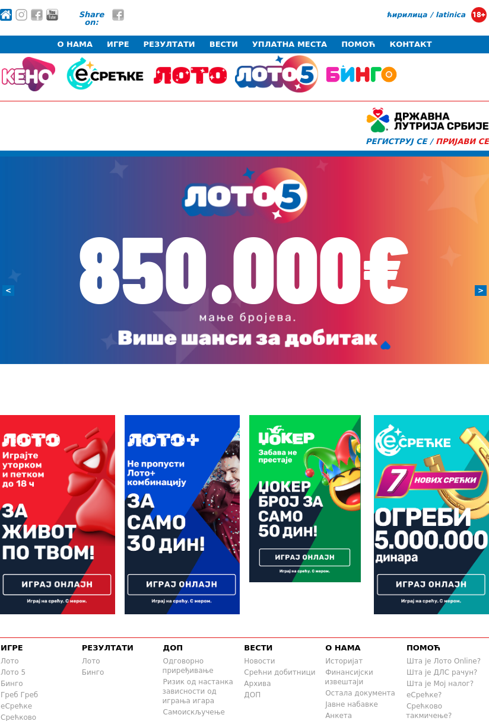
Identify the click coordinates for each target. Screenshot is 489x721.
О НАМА (75, 44)
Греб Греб (19, 695)
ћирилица (406, 15)
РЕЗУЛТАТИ (169, 44)
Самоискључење (194, 712)
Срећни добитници (279, 672)
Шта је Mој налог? (440, 683)
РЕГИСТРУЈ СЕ (396, 141)
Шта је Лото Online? (444, 661)
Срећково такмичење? (429, 711)
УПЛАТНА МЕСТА (289, 44)
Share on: (91, 18)
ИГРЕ (118, 44)
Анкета (338, 716)
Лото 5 (13, 672)
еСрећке (16, 706)
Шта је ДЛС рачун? (442, 672)
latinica (450, 15)
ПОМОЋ (358, 44)
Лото (10, 661)
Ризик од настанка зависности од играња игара (198, 691)
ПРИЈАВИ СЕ (462, 141)
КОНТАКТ (411, 44)
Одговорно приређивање (188, 666)
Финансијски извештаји (349, 677)
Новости (259, 661)
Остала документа (360, 693)
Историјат (344, 661)
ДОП (173, 647)
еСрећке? (424, 695)
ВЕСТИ (223, 44)
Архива (257, 683)
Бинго (12, 683)
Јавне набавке (351, 704)
